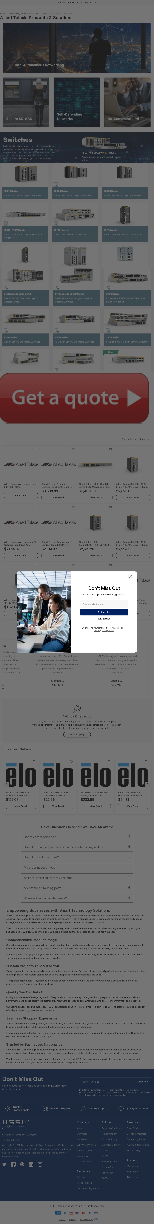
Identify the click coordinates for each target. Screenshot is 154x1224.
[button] (130, 576)
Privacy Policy (108, 630)
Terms (97, 630)
